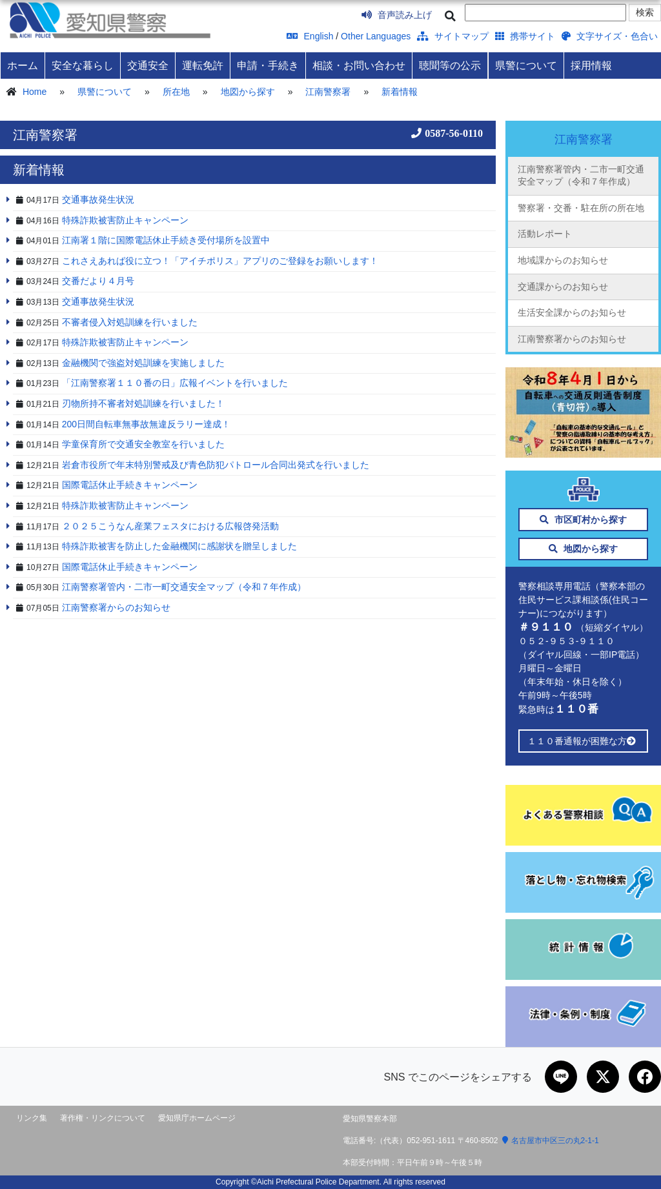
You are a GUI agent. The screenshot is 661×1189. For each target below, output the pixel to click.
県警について (526, 65)
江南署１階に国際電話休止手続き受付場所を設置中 (166, 240)
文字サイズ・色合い (610, 36)
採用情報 (591, 65)
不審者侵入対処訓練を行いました (130, 322)
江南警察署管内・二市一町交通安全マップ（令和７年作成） (581, 175)
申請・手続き (268, 65)
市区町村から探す (583, 519)
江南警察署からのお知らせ (572, 339)
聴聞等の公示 (450, 65)
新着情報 (399, 91)
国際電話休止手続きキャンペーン (130, 485)
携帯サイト (525, 36)
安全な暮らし (83, 65)
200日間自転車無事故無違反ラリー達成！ (146, 424)
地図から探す (248, 91)
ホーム (22, 65)
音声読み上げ (396, 15)
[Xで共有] (603, 1077)
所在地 (176, 91)
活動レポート (545, 234)
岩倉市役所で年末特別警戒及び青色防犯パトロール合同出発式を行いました (215, 465)
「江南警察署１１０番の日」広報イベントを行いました (175, 383)
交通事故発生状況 (98, 199)
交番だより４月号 (98, 281)
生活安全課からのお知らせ (572, 312)
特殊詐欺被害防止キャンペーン (125, 220)
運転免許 (202, 65)
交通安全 (147, 65)
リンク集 (31, 1118)
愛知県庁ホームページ (197, 1118)
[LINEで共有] (561, 1077)
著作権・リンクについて (102, 1118)
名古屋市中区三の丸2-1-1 (550, 1140)
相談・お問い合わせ (358, 65)
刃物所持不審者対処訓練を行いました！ (143, 403)
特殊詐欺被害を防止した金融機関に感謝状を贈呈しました (179, 546)
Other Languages (376, 36)
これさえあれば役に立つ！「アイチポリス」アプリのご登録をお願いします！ (220, 261)
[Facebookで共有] (645, 1077)
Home (34, 91)
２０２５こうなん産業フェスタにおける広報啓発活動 (170, 526)
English (310, 36)
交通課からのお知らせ (563, 286)
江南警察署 (328, 91)
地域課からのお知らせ (563, 260)
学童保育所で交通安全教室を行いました (143, 444)
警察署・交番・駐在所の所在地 (581, 208)
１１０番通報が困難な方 (583, 741)
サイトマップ (453, 36)
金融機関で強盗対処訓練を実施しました (143, 363)
